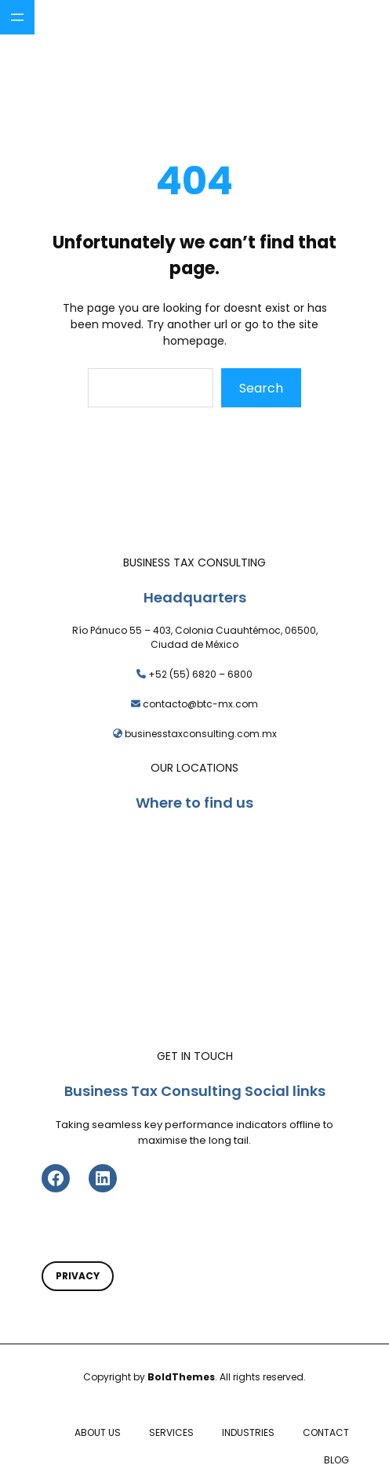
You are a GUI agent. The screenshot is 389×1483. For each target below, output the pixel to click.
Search (261, 388)
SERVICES (171, 1432)
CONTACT (326, 1432)
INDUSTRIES (248, 1432)
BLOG (336, 1460)
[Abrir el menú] (17, 17)
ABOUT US (98, 1432)
